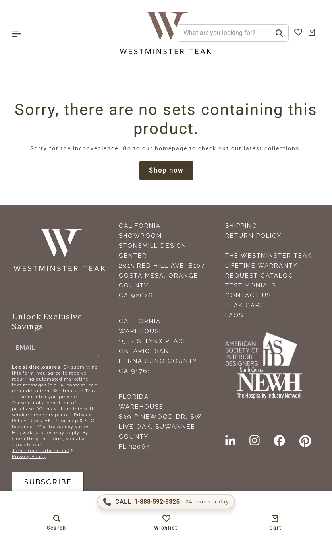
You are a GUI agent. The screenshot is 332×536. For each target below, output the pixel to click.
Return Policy (253, 235)
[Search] (279, 33)
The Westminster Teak (268, 255)
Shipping (241, 225)
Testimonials (250, 285)
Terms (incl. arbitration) (40, 450)
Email (26, 347)
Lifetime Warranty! (262, 265)
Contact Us (248, 295)
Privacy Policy (29, 456)
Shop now (166, 170)
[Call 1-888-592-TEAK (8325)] (166, 501)
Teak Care (244, 305)
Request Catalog (259, 275)
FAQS (234, 315)
